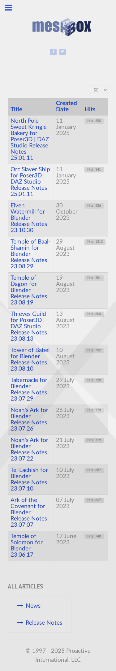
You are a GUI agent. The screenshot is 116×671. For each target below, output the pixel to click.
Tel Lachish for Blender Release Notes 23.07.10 (29, 479)
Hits (89, 110)
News (33, 606)
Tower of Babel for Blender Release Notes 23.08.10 (30, 359)
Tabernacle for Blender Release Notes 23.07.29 (29, 389)
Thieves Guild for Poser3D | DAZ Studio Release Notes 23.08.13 (29, 326)
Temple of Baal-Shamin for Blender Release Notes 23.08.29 (30, 254)
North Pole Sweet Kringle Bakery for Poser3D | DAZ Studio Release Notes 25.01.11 (30, 139)
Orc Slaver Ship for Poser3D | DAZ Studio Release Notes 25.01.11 (30, 182)
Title (16, 110)
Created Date (66, 106)
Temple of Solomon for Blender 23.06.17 (27, 545)
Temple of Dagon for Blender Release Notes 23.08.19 (29, 290)
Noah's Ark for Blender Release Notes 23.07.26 (29, 419)
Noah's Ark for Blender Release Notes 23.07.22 (29, 449)
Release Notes (44, 623)
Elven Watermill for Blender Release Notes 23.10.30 (29, 218)
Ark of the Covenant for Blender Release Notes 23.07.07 (29, 512)
